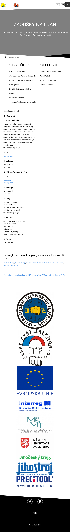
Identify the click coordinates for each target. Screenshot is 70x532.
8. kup (17, 263)
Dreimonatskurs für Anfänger (50, 71)
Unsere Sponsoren (47, 85)
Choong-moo (8, 156)
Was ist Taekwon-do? (17, 71)
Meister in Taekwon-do (48, 80)
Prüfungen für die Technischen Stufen (23, 102)
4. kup (39, 263)
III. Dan (10, 265)
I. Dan (61, 263)
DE (58, 5)
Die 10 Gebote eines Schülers (20, 89)
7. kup (23, 263)
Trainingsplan (14, 85)
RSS (35, 513)
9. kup (12, 263)
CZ (63, 5)
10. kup (6, 263)
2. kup (50, 263)
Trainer (12, 93)
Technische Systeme (17, 98)
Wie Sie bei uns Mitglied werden (20, 80)
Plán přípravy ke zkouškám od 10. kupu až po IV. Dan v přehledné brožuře (34, 275)
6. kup (28, 263)
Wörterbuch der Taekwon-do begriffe (22, 76)
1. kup (55, 263)
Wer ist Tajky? (45, 76)
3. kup (44, 263)
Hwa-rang (7, 180)
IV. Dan (16, 265)
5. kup (34, 263)
